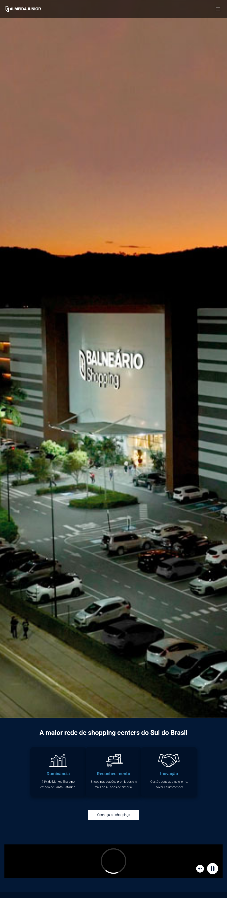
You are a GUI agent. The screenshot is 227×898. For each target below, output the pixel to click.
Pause (213, 868)
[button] (218, 9)
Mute (201, 868)
